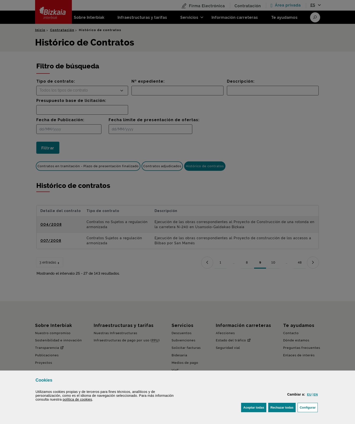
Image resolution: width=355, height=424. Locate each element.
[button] (309, 394)
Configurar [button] (309, 407)
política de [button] (77, 399)
